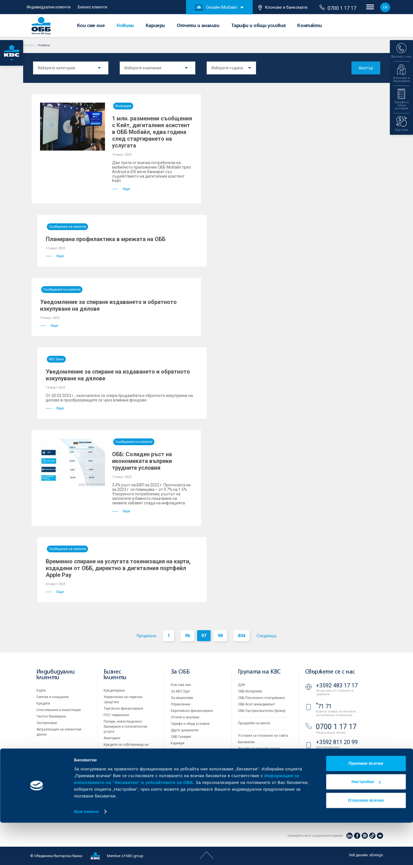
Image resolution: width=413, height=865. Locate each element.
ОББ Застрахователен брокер (261, 711)
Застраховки (46, 723)
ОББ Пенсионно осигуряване (261, 698)
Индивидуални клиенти (49, 7)
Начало (29, 45)
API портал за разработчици (260, 762)
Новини (125, 26)
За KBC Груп (180, 691)
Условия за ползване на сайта (263, 736)
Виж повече (86, 853)
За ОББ (180, 672)
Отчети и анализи (198, 26)
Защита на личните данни (259, 749)
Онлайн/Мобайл (216, 7)
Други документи (184, 730)
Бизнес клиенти (92, 7)
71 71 (324, 706)
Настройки (366, 824)
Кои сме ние (91, 26)
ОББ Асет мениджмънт (256, 704)
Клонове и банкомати (282, 7)
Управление (180, 704)
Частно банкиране (51, 716)
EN (385, 7)
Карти (41, 690)
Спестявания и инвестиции (58, 710)
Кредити (43, 703)
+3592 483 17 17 (337, 685)
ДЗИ (241, 685)
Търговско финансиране (123, 708)
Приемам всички (365, 805)
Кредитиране (114, 690)
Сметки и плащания (52, 697)
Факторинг (112, 738)
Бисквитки (246, 742)
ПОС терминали (116, 715)
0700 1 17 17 (338, 8)
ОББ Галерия (181, 737)
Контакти (309, 26)
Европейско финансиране (192, 711)
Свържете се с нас (330, 672)
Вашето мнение (183, 756)
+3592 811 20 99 (337, 742)
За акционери (182, 698)
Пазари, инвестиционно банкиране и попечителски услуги (125, 727)
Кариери (155, 26)
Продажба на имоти (254, 723)
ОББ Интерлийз (250, 691)
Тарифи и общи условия (258, 26)
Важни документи (252, 755)
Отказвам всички (366, 842)
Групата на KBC (259, 672)
